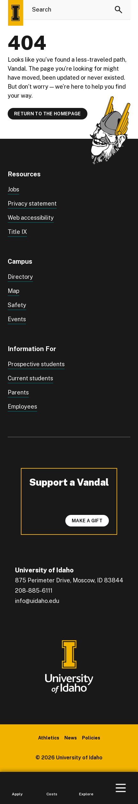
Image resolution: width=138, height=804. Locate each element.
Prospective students (36, 364)
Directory (20, 276)
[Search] (118, 9)
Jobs (13, 189)
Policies (91, 737)
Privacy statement (32, 203)
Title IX (17, 231)
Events (17, 319)
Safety (17, 305)
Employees (22, 406)
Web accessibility (31, 217)
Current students (30, 378)
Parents (18, 392)
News (70, 737)
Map (13, 290)
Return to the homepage (47, 113)
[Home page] (15, 13)
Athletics (48, 737)
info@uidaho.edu (37, 600)
